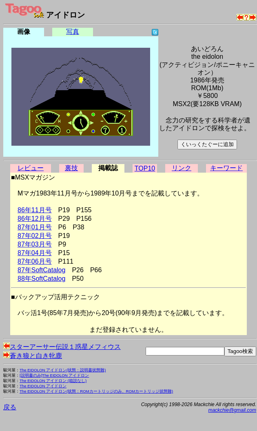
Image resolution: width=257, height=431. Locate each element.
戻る (9, 407)
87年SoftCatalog (41, 270)
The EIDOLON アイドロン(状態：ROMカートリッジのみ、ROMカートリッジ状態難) (96, 391)
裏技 (71, 167)
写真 (72, 31)
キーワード (226, 167)
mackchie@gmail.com (232, 410)
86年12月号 (35, 218)
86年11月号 (35, 210)
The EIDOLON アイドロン (43, 386)
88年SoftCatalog (41, 278)
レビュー (31, 167)
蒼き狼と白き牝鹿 (32, 355)
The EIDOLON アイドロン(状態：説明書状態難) (63, 370)
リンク (181, 167)
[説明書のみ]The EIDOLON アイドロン (54, 375)
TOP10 (145, 168)
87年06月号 (35, 261)
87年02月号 (35, 235)
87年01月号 (35, 227)
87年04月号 (35, 252)
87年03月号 (35, 244)
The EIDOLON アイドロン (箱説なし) (53, 380)
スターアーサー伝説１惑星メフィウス (62, 346)
